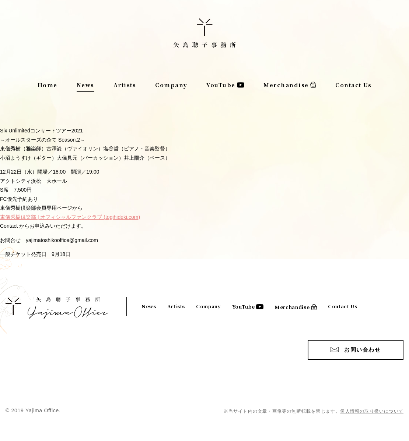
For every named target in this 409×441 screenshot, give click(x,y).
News (85, 85)
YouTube (220, 85)
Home (47, 85)
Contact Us (353, 85)
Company (171, 85)
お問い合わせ (362, 349)
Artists (124, 85)
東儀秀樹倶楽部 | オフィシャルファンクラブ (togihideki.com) (70, 217)
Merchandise (286, 85)
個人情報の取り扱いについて (371, 411)
